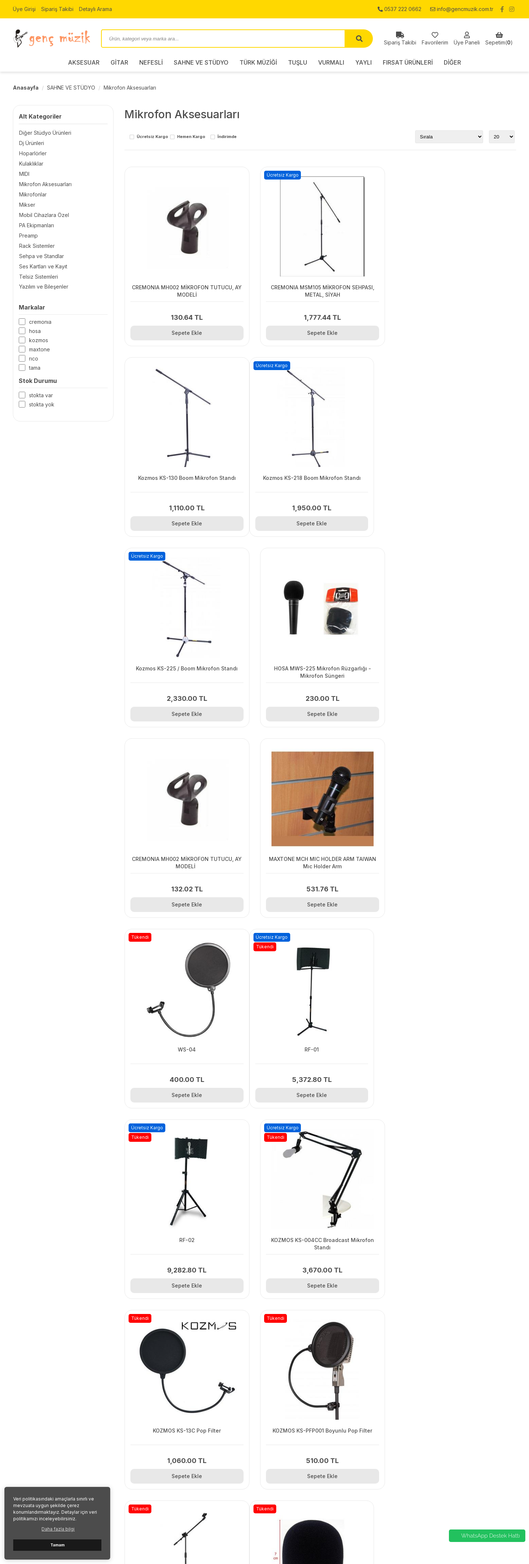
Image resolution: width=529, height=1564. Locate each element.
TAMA (34, 368)
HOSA (35, 331)
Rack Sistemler (36, 246)
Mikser (27, 205)
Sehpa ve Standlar (41, 256)
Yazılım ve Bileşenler (43, 287)
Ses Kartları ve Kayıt (43, 266)
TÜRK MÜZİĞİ (258, 62)
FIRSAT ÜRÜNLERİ (408, 62)
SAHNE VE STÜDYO (201, 62)
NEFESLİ (151, 62)
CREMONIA (40, 322)
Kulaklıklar (31, 163)
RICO (33, 359)
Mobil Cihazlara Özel (44, 215)
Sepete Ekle (186, 333)
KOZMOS (38, 340)
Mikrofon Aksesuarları (130, 87)
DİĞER (452, 62)
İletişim (149, 1436)
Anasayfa (26, 87)
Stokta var (41, 395)
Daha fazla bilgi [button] (58, 1529)
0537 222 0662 (399, 9)
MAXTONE (39, 350)
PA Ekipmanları (36, 225)
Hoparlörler (32, 153)
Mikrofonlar (32, 194)
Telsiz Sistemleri (38, 277)
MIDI (24, 174)
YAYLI (363, 62)
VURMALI (331, 62)
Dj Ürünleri (31, 143)
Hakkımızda (155, 1455)
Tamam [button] (57, 1545)
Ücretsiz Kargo (152, 137)
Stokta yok (41, 405)
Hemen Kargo (191, 137)
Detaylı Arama (95, 9)
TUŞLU (297, 62)
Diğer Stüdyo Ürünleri (45, 133)
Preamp (28, 235)
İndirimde (227, 137)
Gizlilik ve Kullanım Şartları (172, 1445)
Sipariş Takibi (57, 9)
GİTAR (119, 62)
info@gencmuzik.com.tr (461, 9)
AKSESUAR (84, 62)
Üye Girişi (24, 9)
